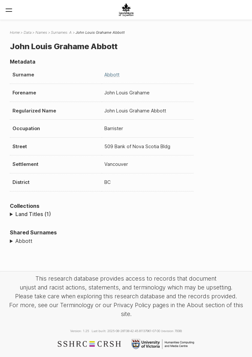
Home (15, 32)
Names (41, 32)
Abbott (111, 74)
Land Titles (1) (33, 214)
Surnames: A (61, 32)
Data (28, 32)
